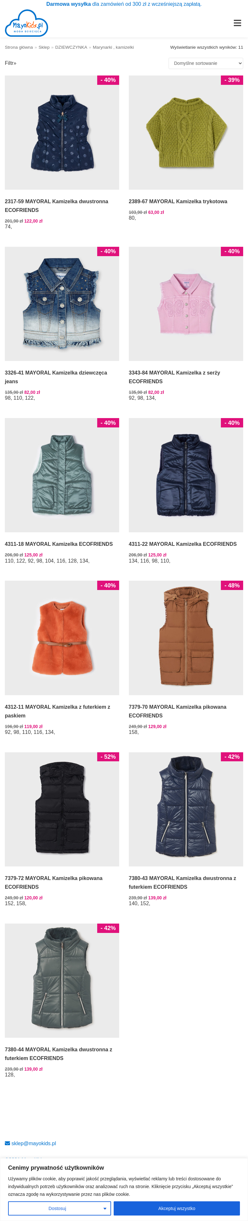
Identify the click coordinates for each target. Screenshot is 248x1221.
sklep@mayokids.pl (30, 1143)
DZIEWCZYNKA (71, 47)
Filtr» (10, 63)
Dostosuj (57, 1208)
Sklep (43, 47)
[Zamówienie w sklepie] (206, 63)
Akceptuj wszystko (176, 1208)
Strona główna (19, 47)
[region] (124, 1189)
